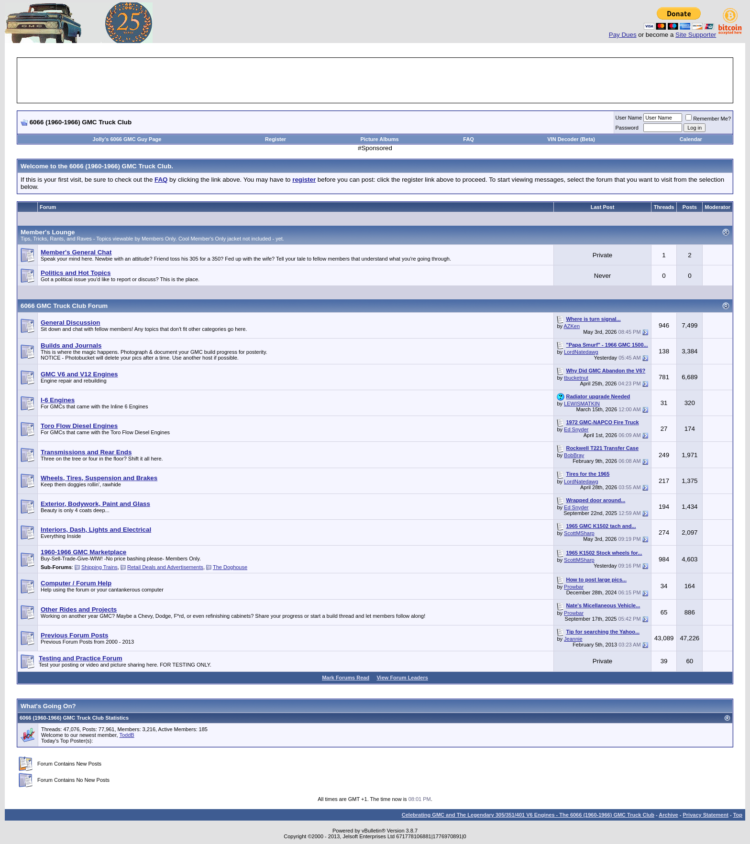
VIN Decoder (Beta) (571, 139)
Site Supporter (695, 34)
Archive (668, 815)
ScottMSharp (579, 533)
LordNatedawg (581, 352)
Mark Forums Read (345, 677)
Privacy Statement (705, 815)
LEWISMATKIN (582, 403)
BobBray (574, 455)
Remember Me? (708, 118)
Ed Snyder (576, 429)
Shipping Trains (99, 567)
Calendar (691, 139)
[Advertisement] (375, 80)
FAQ (468, 139)
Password (627, 128)
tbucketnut (576, 378)
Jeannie (573, 639)
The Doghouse (230, 567)
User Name (629, 118)
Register (275, 139)
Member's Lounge (48, 232)
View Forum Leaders (402, 677)
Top (737, 815)
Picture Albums (379, 139)
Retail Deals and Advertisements (165, 567)
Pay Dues (623, 34)
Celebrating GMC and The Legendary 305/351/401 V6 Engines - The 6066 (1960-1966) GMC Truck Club (528, 815)
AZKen (571, 326)
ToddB (126, 735)
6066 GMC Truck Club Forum (64, 305)
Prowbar (574, 587)
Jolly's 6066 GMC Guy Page (127, 139)
